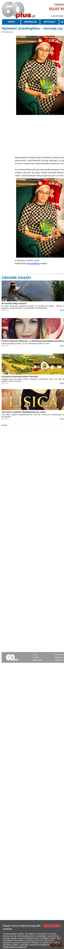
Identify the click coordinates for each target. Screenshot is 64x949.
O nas (35, 655)
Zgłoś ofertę (37, 660)
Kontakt (36, 657)
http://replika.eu (33, 263)
